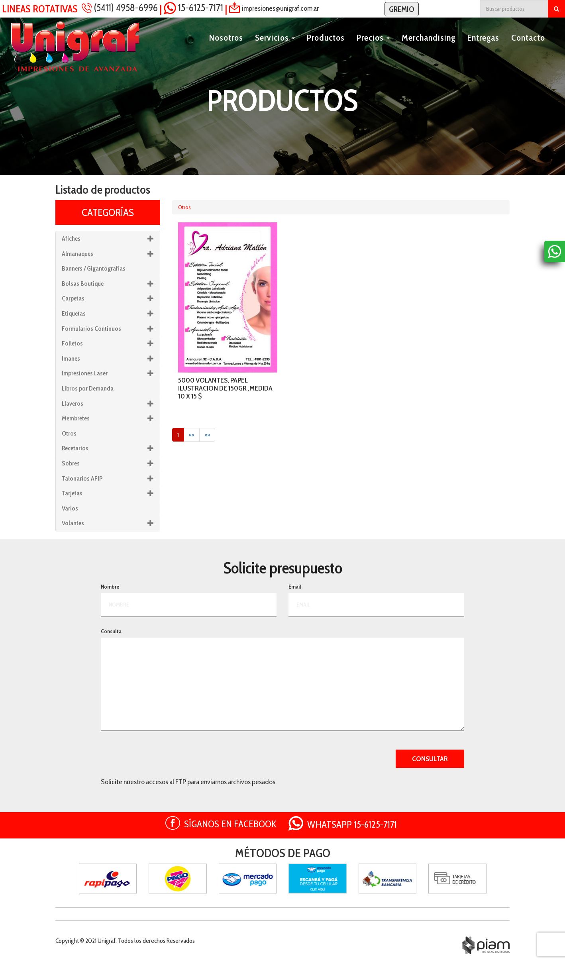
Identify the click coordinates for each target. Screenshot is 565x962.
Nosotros (226, 46)
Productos (326, 46)
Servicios (275, 46)
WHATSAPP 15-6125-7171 (352, 824)
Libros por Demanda (88, 388)
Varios (70, 508)
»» (207, 434)
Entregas (483, 46)
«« (191, 434)
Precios (373, 46)
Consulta (111, 631)
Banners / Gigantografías (94, 268)
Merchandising (428, 46)
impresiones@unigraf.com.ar (280, 8)
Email (294, 586)
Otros (184, 207)
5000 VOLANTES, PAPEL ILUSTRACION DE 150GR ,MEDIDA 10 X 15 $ (225, 388)
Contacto (528, 46)
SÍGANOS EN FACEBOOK (230, 824)
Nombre (110, 586)
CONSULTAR (430, 758)
